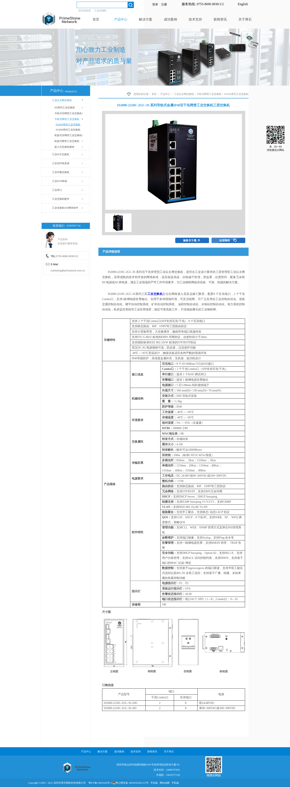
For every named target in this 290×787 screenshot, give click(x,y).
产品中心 (165, 94)
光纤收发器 (84, 10)
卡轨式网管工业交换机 (209, 94)
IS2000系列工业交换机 (236, 94)
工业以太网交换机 (184, 94)
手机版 (153, 782)
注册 (164, 4)
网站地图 (164, 782)
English (243, 4)
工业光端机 (100, 10)
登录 (155, 4)
